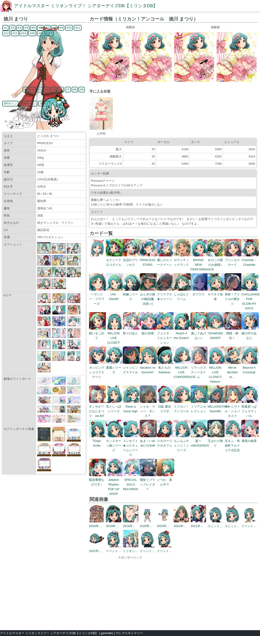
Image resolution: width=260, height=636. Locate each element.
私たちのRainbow (165, 367)
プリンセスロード (233, 260)
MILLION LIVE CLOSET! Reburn (216, 372)
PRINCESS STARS (148, 260)
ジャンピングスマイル (131, 367)
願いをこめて (98, 333)
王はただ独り (216, 440)
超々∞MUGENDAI (200, 440)
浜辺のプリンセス (131, 260)
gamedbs (107, 633)
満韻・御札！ (233, 333)
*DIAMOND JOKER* (216, 333)
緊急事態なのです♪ (98, 479)
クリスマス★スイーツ (165, 294)
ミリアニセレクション (199, 406)
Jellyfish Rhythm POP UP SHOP (114, 484)
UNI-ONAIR (114, 294)
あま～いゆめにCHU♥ (148, 440)
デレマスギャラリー (129, 633)
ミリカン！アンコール (182, 406)
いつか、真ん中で (165, 479)
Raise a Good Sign (131, 406)
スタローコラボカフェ (165, 440)
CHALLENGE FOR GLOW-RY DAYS (250, 299)
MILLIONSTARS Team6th (218, 406)
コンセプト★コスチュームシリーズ (131, 445)
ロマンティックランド (182, 260)
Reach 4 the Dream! (182, 333)
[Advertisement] (130, 592)
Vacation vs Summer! (148, 367)
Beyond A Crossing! (250, 367)
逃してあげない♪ (199, 333)
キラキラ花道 (216, 294)
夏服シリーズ (114, 367)
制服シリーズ (131, 294)
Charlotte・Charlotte (250, 260)
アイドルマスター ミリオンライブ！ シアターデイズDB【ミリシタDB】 (85, 5)
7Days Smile (98, 440)
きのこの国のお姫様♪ (216, 260)
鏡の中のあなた (250, 333)
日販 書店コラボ (165, 406)
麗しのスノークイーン (165, 260)
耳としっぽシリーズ (114, 406)
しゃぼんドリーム (182, 294)
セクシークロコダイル (114, 260)
